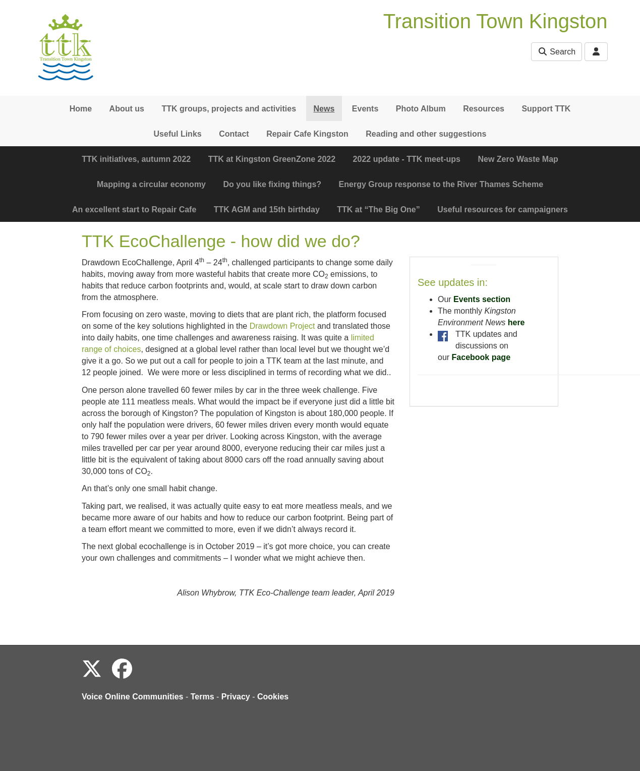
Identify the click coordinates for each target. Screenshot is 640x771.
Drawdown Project (282, 326)
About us (126, 108)
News (324, 108)
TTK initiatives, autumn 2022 (136, 159)
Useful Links (178, 134)
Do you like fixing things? (272, 184)
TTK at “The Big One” (378, 209)
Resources (483, 108)
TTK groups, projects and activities (228, 108)
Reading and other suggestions (426, 134)
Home (81, 108)
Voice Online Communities (133, 696)
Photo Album (421, 108)
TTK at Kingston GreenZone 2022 (271, 159)
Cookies (272, 696)
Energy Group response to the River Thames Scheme (441, 184)
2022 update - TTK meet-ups (406, 159)
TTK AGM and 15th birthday (267, 209)
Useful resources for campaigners (502, 209)
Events (365, 108)
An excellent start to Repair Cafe (134, 209)
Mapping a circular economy (151, 184)
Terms (202, 696)
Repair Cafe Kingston (307, 134)
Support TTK (545, 108)
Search (556, 51)
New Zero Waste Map (518, 159)
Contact (234, 134)
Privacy (235, 696)
